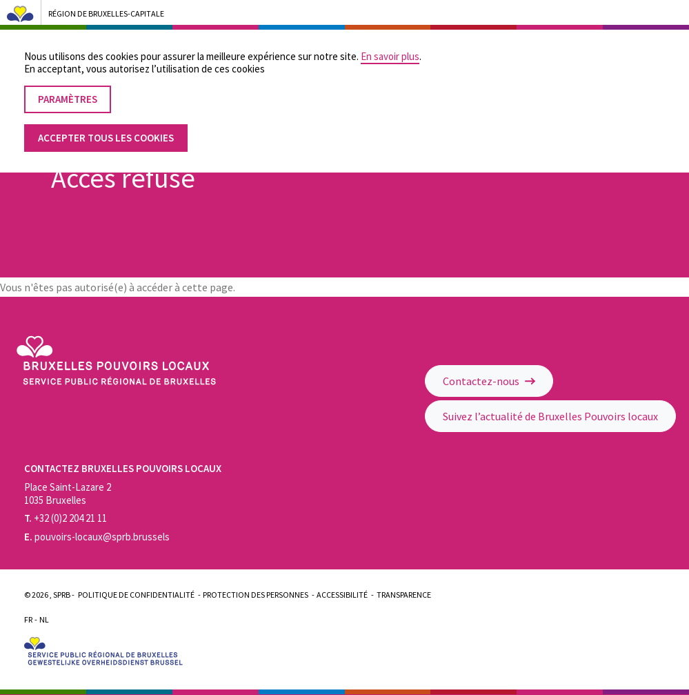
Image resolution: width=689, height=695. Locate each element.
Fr (28, 619)
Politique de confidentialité (136, 594)
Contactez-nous (489, 381)
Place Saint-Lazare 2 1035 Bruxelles (67, 493)
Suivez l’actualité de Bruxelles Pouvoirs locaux (550, 416)
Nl (44, 619)
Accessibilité (342, 594)
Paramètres (67, 87)
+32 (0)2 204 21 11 (65, 518)
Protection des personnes (255, 594)
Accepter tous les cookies (106, 126)
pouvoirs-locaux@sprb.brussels (97, 536)
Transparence (404, 594)
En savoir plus (390, 44)
